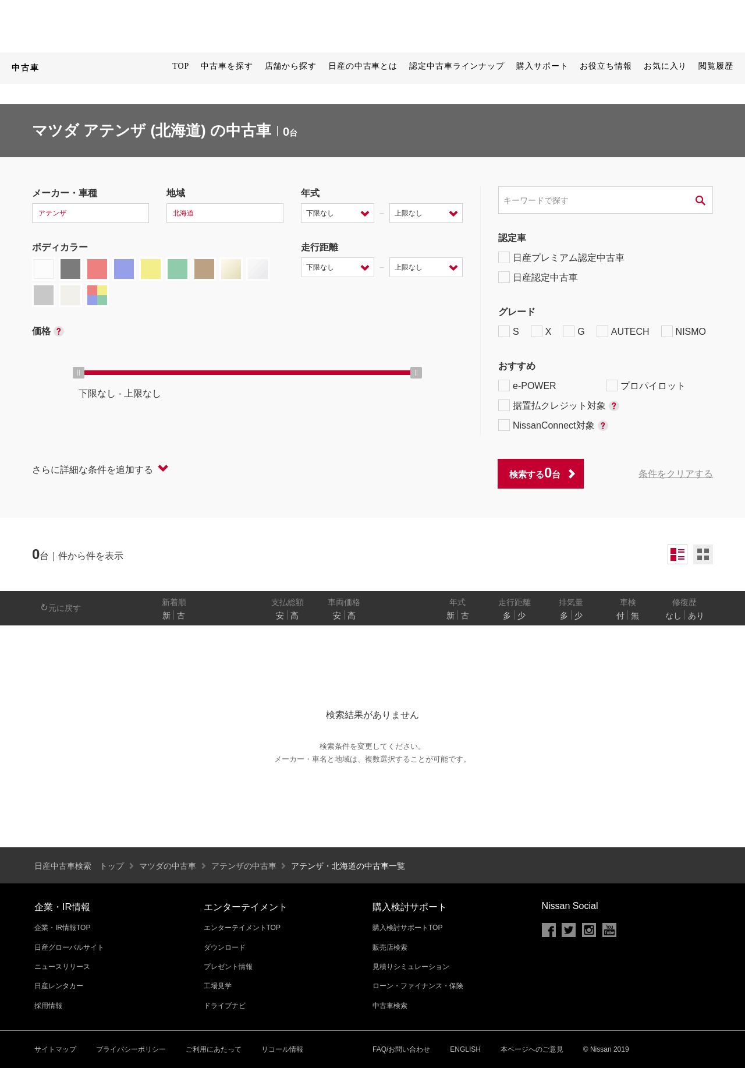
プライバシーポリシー (131, 1049)
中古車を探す (227, 66)
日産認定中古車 (538, 277)
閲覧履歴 (715, 66)
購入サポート (542, 66)
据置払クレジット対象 (558, 405)
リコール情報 (282, 1049)
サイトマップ (55, 1049)
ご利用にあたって (214, 1049)
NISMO (683, 331)
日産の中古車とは (363, 66)
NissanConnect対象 (553, 425)
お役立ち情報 (606, 66)
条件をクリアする (675, 474)
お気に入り (665, 66)
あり (696, 615)
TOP (180, 66)
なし (673, 615)
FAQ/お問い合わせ (401, 1049)
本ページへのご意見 (532, 1049)
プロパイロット (646, 385)
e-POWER (527, 385)
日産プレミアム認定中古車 (561, 257)
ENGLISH (465, 1049)
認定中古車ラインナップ (457, 66)
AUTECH (623, 331)
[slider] (78, 373)
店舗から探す (291, 66)
